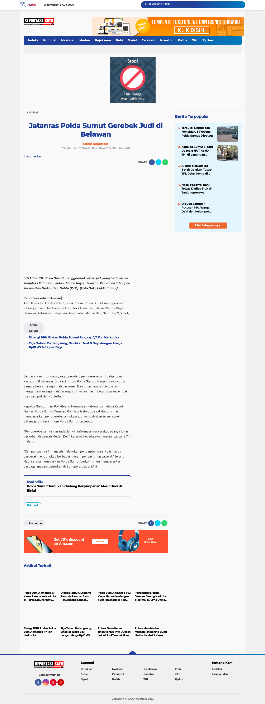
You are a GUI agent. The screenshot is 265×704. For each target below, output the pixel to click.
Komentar (32, 156)
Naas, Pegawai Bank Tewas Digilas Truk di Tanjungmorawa (196, 188)
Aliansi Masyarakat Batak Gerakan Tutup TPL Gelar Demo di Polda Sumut (196, 169)
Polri (119, 40)
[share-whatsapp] (165, 162)
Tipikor (208, 40)
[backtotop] (132, 655)
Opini (84, 679)
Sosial (132, 40)
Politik (182, 40)
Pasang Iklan (220, 674)
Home (31, 5)
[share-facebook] (152, 162)
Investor (166, 40)
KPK (177, 674)
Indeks (33, 40)
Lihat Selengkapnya (208, 225)
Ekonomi (148, 40)
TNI (195, 40)
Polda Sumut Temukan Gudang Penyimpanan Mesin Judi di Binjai (74, 488)
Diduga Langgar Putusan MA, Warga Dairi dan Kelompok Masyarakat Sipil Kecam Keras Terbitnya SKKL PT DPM (197, 207)
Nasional (67, 40)
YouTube (63, 684)
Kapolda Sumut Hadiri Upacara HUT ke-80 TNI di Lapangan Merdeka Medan (197, 150)
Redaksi (217, 669)
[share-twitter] (158, 162)
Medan (84, 40)
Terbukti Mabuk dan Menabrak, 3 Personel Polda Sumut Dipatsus (197, 131)
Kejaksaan (103, 40)
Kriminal (49, 40)
